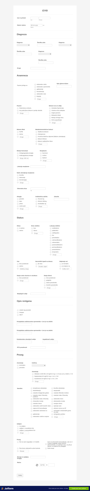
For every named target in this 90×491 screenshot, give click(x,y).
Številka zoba (41, 42)
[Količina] (39, 365)
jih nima (40, 263)
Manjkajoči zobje (22, 293)
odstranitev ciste (41, 94)
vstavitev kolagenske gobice (41, 393)
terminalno (22, 365)
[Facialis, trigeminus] (36, 266)
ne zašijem (22, 426)
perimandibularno (57, 247)
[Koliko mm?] (60, 268)
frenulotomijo (40, 91)
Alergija (19, 196)
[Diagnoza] (23, 45)
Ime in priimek (21, 18)
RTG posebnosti (22, 347)
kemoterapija (23, 180)
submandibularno (57, 240)
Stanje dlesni (48, 275)
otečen (21, 230)
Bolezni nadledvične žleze (45, 141)
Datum (32, 27)
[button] (43, 25)
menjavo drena (58, 403)
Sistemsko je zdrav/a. (25, 108)
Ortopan (21, 312)
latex (20, 201)
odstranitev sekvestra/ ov (40, 410)
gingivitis (48, 280)
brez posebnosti (23, 263)
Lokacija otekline (55, 226)
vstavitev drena (37, 403)
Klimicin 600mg (42, 201)
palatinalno (55, 230)
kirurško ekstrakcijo (59, 388)
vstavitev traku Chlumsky (61, 395)
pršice (21, 203)
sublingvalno (55, 233)
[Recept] (17, 451)
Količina (34, 363)
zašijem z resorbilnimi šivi (26, 428)
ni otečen (22, 228)
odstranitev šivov (58, 398)
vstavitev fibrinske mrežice (61, 393)
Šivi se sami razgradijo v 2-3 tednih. (29, 442)
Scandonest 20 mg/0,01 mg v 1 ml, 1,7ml (46, 378)
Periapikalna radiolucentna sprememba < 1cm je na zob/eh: (35, 321)
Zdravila (56, 196)
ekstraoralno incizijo (59, 401)
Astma (21, 134)
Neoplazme (43, 151)
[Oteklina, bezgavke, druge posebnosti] (17, 268)
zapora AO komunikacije (40, 408)
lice (53, 235)
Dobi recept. (50, 448)
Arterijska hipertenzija (57, 108)
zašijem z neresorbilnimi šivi (27, 430)
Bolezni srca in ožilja (55, 106)
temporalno (55, 252)
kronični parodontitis (52, 285)
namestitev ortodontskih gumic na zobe (62, 411)
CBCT (21, 315)
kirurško (21, 175)
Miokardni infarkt (56, 115)
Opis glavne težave (62, 83)
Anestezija (20, 363)
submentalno (55, 242)
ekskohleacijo (37, 390)
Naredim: (20, 388)
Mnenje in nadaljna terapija (23, 457)
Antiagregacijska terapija (26, 153)
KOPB (21, 131)
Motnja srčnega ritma (57, 117)
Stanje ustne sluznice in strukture (27, 275)
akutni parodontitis (51, 282)
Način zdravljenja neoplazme (25, 173)
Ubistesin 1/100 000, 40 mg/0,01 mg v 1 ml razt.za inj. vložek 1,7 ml (53, 374)
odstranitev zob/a (41, 84)
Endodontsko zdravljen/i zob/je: (26, 339)
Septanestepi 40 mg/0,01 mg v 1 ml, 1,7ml (46, 376)
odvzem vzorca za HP (60, 408)
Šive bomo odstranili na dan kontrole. (29, 448)
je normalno (65, 263)
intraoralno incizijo (38, 401)
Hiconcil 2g (41, 199)
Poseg (19, 439)
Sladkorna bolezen (43, 131)
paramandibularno (57, 245)
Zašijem (19, 424)
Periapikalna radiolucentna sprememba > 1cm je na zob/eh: (35, 330)
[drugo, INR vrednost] (17, 158)
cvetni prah (22, 206)
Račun (19, 462)
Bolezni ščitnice (42, 139)
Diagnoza (19, 42)
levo (35, 228)
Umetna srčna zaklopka (58, 110)
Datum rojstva (21, 25)
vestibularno (55, 228)
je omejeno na (66, 266)
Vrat (18, 261)
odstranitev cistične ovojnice (41, 416)
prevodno (22, 367)
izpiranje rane (57, 406)
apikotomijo (40, 89)
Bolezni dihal (21, 129)
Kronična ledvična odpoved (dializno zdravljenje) (51, 136)
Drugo (19, 68)
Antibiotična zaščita (41, 196)
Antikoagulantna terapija (26, 155)
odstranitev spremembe (43, 87)
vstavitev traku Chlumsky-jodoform (40, 396)
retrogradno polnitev (59, 414)
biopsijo (39, 96)
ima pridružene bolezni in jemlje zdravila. (30, 110)
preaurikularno (56, 249)
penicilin (21, 199)
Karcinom (45, 153)
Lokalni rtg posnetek (25, 310)
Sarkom (44, 158)
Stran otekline (35, 226)
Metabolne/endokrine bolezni (44, 129)
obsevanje (22, 177)
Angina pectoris (55, 113)
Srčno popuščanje (56, 120)
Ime (31, 19)
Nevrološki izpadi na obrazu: (44, 261)
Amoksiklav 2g (42, 203)
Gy (31, 190)
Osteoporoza (41, 134)
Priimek (40, 19)
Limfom (44, 155)
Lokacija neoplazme (23, 166)
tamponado (57, 390)
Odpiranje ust (63, 261)
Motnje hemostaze (22, 151)
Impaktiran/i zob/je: (48, 339)
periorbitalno (55, 237)
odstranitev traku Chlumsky (40, 398)
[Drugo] (35, 98)
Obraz (18, 226)
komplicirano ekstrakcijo (40, 388)
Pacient (19, 106)
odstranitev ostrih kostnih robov (42, 406)
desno (35, 230)
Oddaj (20, 475)
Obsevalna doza (22, 188)
